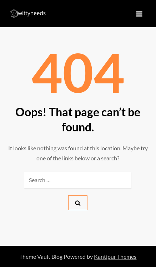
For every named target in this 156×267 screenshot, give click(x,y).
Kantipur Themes (115, 256)
